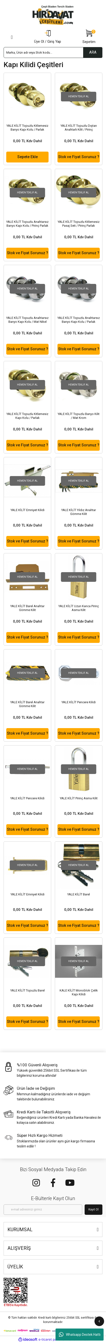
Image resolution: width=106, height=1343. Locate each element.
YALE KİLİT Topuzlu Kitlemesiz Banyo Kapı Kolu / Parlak (27, 127)
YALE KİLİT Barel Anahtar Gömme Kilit (27, 608)
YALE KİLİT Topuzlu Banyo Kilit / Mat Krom (79, 416)
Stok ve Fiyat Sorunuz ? (78, 157)
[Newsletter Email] (43, 1209)
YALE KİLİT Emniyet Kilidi (27, 510)
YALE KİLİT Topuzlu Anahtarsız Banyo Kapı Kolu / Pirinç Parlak (27, 223)
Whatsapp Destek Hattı (79, 1334)
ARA (92, 52)
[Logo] (53, 15)
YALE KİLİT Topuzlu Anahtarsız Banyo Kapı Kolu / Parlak (78, 319)
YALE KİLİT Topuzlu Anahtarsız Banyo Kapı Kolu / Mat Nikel (27, 319)
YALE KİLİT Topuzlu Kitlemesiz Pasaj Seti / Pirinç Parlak (79, 223)
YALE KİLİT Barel (78, 894)
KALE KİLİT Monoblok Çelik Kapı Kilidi (79, 992)
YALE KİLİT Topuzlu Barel (27, 990)
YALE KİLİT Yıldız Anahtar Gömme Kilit (78, 512)
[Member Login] (47, 37)
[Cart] (88, 37)
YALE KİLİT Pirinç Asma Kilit (79, 798)
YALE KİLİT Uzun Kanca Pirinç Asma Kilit (78, 608)
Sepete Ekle (27, 157)
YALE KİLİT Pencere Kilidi (79, 702)
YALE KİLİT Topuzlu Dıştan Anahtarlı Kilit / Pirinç (79, 127)
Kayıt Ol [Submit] (93, 1209)
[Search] (53, 52)
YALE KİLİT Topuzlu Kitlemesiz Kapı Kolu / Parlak (27, 416)
